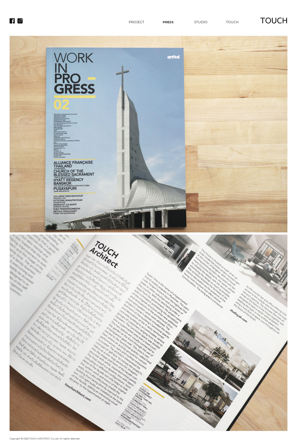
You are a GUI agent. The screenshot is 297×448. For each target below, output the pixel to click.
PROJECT (136, 22)
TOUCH (232, 22)
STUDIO (201, 22)
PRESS (168, 22)
